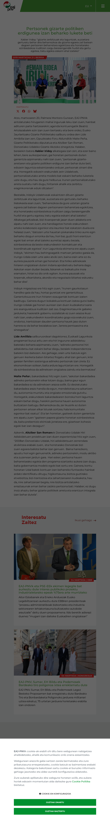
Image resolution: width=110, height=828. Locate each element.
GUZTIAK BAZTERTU (55, 811)
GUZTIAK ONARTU (55, 802)
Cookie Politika (81, 781)
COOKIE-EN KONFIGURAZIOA (55, 794)
